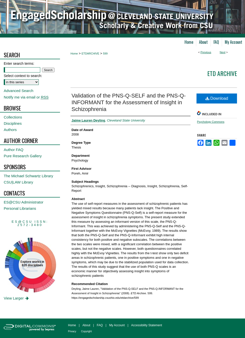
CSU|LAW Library (18, 182)
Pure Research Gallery (23, 156)
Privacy (72, 331)
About (86, 325)
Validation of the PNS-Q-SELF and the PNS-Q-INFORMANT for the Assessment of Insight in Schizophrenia (129, 102)
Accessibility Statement (146, 325)
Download (217, 98)
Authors (10, 130)
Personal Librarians (20, 208)
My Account (117, 325)
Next (223, 52)
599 (105, 53)
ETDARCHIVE (90, 53)
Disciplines (13, 123)
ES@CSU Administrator (24, 202)
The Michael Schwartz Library (28, 176)
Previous (205, 52)
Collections (13, 117)
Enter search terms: (19, 64)
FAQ (100, 325)
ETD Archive (222, 73)
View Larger (17, 298)
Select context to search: (23, 76)
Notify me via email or (26, 97)
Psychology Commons (210, 121)
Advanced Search (18, 90)
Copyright (86, 331)
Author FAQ (13, 150)
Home (74, 53)
